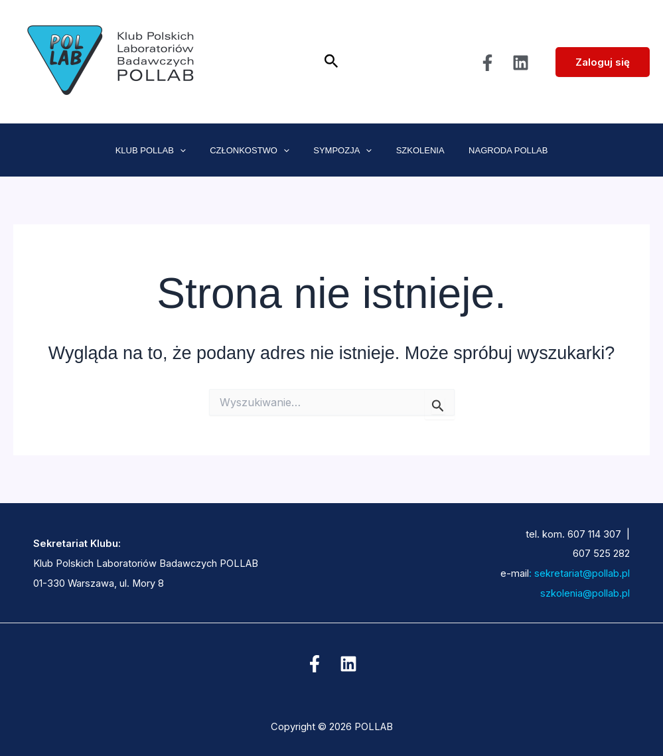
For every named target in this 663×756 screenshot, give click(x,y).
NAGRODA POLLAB (494, 150)
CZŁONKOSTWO (257, 150)
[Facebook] (487, 62)
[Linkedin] (520, 62)
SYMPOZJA (342, 150)
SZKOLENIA (413, 150)
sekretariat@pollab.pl (581, 573)
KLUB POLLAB (164, 150)
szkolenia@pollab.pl (568, 593)
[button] (331, 61)
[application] (194, 150)
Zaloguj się (602, 62)
